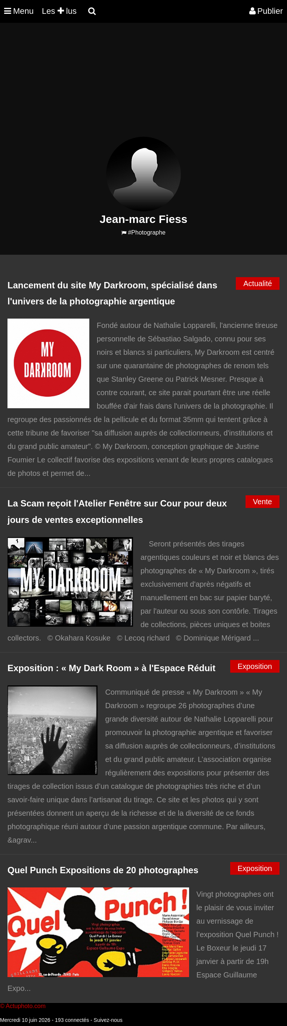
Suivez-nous (108, 1020)
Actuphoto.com (26, 1006)
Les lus (59, 11)
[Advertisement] (136, 84)
